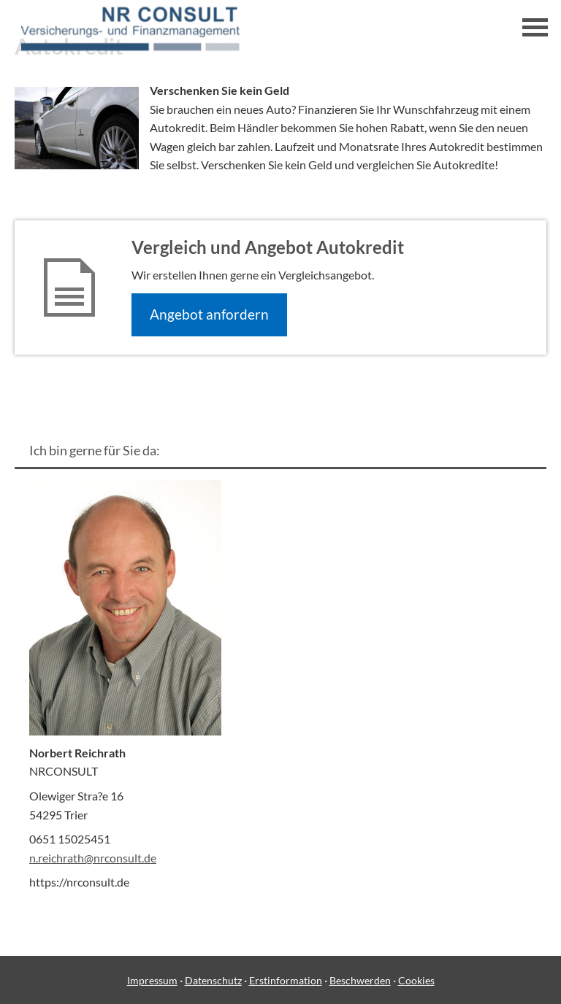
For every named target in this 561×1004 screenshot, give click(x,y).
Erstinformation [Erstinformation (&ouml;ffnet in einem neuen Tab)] (285, 980)
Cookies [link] (416, 980)
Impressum (152, 980)
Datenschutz (213, 980)
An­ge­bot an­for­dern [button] (209, 314)
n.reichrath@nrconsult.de (92, 858)
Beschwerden (360, 980)
